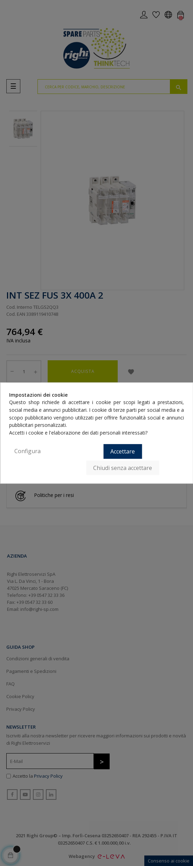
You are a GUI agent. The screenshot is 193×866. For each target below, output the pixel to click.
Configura (27, 451)
